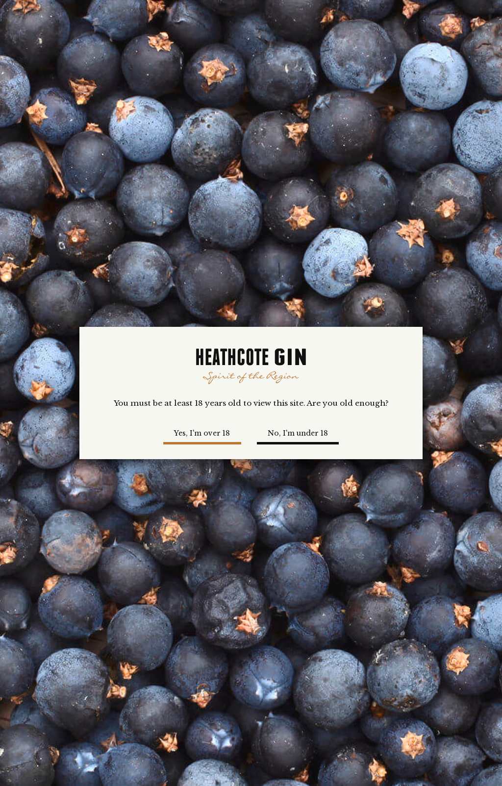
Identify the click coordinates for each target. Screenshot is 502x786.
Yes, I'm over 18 (202, 433)
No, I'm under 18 (298, 433)
